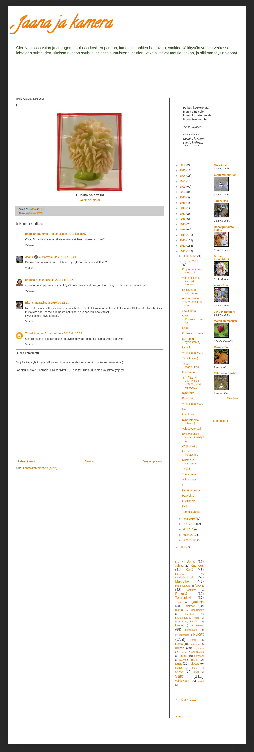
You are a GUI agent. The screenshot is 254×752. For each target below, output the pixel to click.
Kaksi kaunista (191, 490)
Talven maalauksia (190, 365)
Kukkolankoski (184, 577)
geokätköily (197, 610)
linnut (193, 640)
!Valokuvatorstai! (90, 200)
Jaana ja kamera (64, 24)
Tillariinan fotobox (226, 373)
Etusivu (89, 461)
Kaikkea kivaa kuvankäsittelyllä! (193, 437)
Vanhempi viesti (152, 461)
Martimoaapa (182, 585)
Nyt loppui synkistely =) (191, 340)
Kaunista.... (189, 398)
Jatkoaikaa (221, 200)
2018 (183, 208)
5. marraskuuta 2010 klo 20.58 (63, 333)
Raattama (191, 590)
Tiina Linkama (34, 333)
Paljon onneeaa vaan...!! (191, 271)
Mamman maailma (226, 321)
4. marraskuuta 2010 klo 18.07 (67, 233)
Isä (184, 409)
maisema (195, 644)
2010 (183, 251)
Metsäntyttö (222, 165)
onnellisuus (197, 652)
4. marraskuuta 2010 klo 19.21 (57, 256)
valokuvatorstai (34, 213)
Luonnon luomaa (225, 174)
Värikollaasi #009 (192, 403)
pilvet (194, 659)
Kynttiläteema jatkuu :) (190, 421)
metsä (179, 648)
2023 (183, 181)
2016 (183, 218)
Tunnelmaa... (190, 474)
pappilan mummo (36, 233)
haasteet (189, 614)
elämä (179, 609)
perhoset (199, 656)
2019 (183, 202)
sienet (178, 667)
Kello (185, 506)
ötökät (201, 681)
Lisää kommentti (28, 353)
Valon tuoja (189, 479)
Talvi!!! (186, 468)
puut (178, 663)
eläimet (190, 605)
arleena (30, 279)
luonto (179, 644)
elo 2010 (188, 529)
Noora (199, 585)
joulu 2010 (189, 255)
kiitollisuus (191, 629)
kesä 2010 (189, 540)
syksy (179, 671)
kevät (200, 625)
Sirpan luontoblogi (221, 258)
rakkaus (194, 663)
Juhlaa (179, 565)
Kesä (189, 570)
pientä (182, 660)
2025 (183, 170)
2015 (183, 224)
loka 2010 (189, 518)
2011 (183, 245)
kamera (194, 621)
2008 (183, 547)
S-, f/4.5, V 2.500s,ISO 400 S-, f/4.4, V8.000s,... (192, 382)
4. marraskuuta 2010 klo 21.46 (54, 279)
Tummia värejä (191, 511)
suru (194, 667)
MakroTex (182, 581)
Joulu (191, 562)
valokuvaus (182, 680)
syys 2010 (189, 523)
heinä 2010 (190, 534)
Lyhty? (186, 347)
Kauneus (197, 565)
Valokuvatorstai (191, 428)
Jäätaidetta (189, 310)
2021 (183, 191)
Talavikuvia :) (190, 358)
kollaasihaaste (182, 635)
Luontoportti (220, 420)
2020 (183, 197)
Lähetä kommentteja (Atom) (40, 468)
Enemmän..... (190, 372)
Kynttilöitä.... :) (191, 393)
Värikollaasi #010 (192, 352)
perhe (183, 655)
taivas (196, 672)
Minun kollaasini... (190, 453)
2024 (183, 175)
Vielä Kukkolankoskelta (193, 319)
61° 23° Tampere (224, 311)
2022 (183, 186)
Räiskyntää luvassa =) (190, 291)
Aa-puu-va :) (189, 446)
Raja (185, 327)
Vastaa (29, 244)
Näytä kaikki (232, 398)
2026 (183, 165)
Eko (27, 302)
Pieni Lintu (221, 285)
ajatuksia (197, 602)
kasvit (179, 625)
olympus (183, 652)
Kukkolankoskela (192, 333)
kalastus (179, 621)
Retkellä (181, 594)
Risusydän (221, 347)
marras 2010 (190, 261)
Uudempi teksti (26, 461)
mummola (199, 648)
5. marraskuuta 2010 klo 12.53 (50, 302)
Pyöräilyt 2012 (187, 699)
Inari (177, 562)
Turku (178, 602)
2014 (183, 229)
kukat (198, 634)
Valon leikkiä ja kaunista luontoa (191, 281)
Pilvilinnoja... (189, 501)
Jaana (29, 256)
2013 (183, 235)
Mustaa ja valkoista (189, 461)
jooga (196, 618)
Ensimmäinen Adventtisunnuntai (192, 302)
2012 (183, 240)
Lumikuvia (188, 414)
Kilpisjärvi (179, 574)
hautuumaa (181, 617)
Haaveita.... (189, 495)
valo (179, 676)
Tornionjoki (183, 598)
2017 (183, 213)
